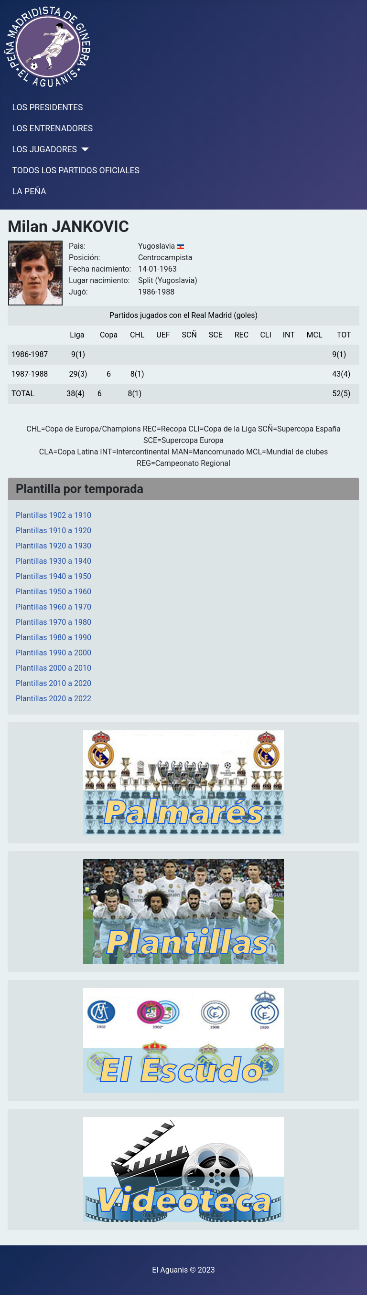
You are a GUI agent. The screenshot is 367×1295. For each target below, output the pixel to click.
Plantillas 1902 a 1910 (53, 515)
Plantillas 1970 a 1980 (53, 622)
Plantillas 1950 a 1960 (53, 591)
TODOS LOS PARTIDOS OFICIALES (76, 170)
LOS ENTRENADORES (52, 128)
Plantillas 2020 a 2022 (53, 698)
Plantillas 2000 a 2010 (53, 668)
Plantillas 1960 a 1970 (53, 606)
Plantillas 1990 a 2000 (53, 652)
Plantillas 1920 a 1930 (53, 545)
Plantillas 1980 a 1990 (53, 637)
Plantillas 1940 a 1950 (53, 576)
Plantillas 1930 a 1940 (53, 561)
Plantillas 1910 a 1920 (53, 530)
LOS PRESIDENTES (47, 107)
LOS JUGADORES (44, 149)
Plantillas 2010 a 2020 (53, 683)
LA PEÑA (29, 191)
